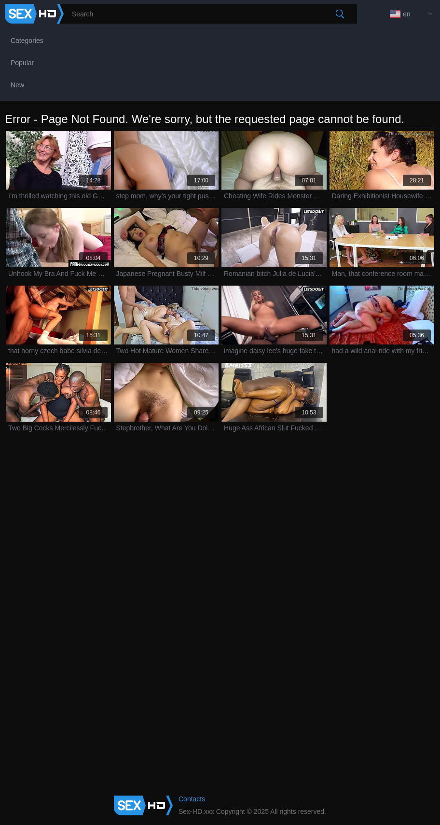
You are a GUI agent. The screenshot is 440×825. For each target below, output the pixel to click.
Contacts (192, 799)
